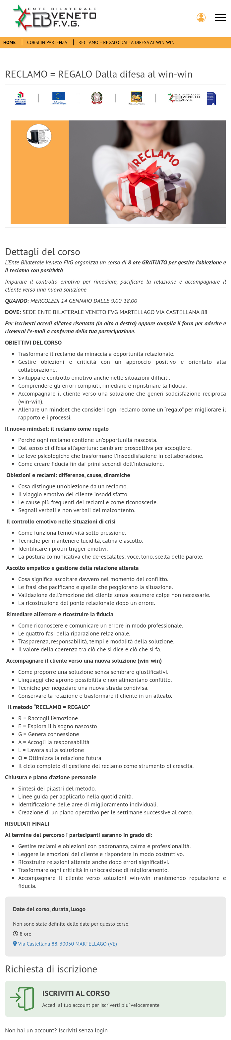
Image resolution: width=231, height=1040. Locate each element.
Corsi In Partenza (47, 42)
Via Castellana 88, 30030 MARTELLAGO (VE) (65, 943)
